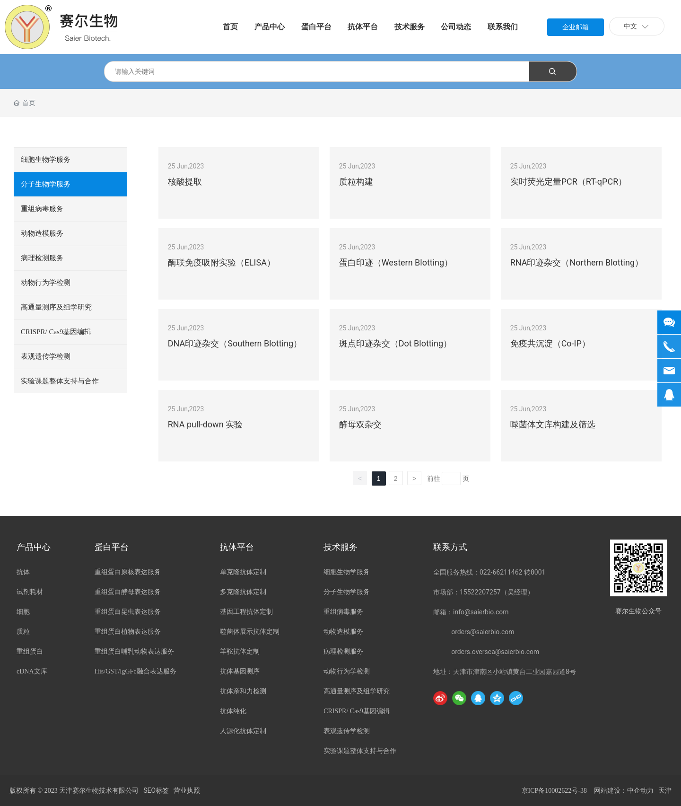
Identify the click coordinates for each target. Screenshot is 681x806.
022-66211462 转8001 (512, 572)
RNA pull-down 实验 (205, 424)
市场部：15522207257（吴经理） (483, 592)
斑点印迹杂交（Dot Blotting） (395, 343)
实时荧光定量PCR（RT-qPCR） (568, 181)
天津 (665, 790)
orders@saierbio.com (482, 632)
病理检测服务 (42, 258)
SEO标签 (156, 790)
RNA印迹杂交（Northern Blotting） (576, 262)
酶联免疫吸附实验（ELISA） (221, 262)
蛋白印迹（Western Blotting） (396, 262)
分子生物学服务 (45, 184)
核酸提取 (185, 181)
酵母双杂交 (360, 424)
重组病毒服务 (42, 209)
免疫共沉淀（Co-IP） (550, 343)
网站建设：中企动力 (624, 790)
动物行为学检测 (45, 282)
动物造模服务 (42, 233)
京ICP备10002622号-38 (554, 790)
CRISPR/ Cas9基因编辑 (56, 332)
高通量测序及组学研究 (56, 307)
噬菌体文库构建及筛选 (552, 424)
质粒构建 (356, 181)
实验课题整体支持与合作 (60, 381)
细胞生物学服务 (45, 159)
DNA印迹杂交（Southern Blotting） (235, 343)
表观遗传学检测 (45, 356)
